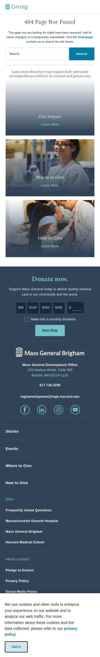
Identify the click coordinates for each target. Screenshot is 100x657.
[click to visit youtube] (75, 410)
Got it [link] (16, 646)
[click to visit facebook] (25, 410)
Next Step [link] (50, 330)
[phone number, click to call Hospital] (50, 385)
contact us (33, 41)
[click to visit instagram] (58, 410)
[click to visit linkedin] (41, 410)
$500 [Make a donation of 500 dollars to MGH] (59, 307)
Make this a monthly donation (53, 319)
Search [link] (81, 54)
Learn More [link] (50, 124)
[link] (50, 107)
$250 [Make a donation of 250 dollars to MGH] (46, 307)
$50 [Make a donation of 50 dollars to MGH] (21, 307)
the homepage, (83, 37)
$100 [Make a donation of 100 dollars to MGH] (33, 307)
